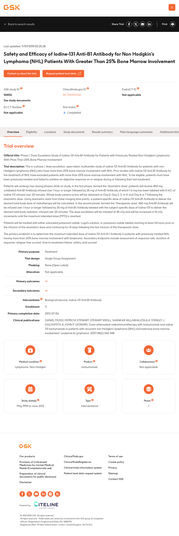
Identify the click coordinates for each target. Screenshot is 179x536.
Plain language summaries (136, 132)
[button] (89, 281)
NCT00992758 (72, 94)
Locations (50, 132)
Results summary (102, 132)
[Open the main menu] (172, 7)
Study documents (74, 132)
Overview (13, 131)
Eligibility (31, 132)
